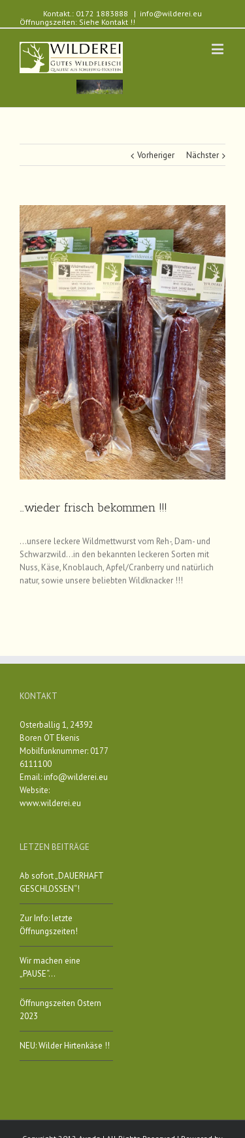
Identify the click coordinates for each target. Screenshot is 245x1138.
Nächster (202, 155)
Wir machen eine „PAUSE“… (50, 967)
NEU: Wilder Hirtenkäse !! (65, 1045)
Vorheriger (155, 155)
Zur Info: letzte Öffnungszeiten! (49, 925)
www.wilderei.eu (50, 803)
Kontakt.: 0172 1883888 (85, 13)
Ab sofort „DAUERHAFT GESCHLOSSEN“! (61, 882)
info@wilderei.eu (171, 13)
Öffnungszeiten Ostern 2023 (60, 1010)
